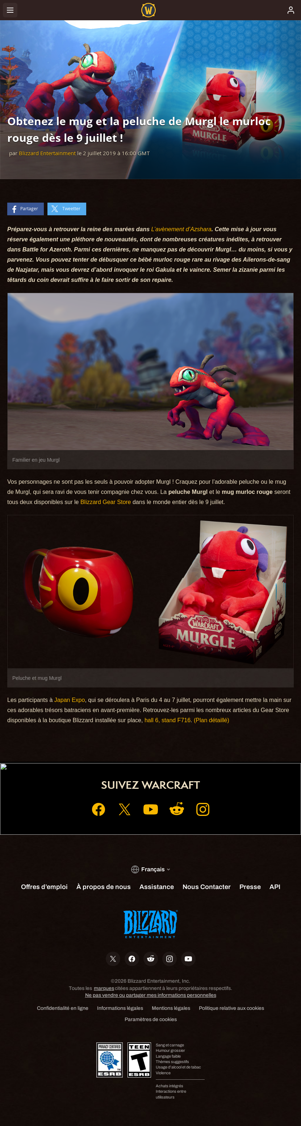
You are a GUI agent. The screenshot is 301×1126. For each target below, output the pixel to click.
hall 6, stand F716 (168, 720)
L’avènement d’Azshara (181, 229)
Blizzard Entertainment (47, 153)
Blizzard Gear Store (105, 502)
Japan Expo (69, 700)
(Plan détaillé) (211, 720)
